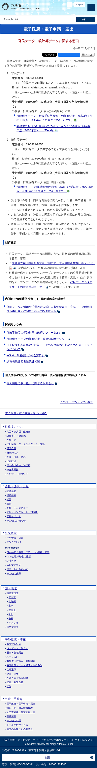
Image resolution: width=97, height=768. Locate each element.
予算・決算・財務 (16, 457)
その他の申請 (14, 720)
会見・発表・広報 (17, 486)
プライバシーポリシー (54, 739)
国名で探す (12, 627)
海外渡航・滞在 (15, 639)
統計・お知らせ (15, 682)
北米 (11, 605)
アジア (12, 597)
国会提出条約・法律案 (18, 465)
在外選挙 (11, 669)
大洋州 (12, 601)
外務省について (15, 426)
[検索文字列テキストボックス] (39, 19)
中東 (11, 618)
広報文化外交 (14, 565)
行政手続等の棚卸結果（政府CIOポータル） (34, 332)
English (79, 5)
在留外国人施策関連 (17, 678)
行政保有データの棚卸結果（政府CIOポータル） (37, 338)
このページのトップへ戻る (76, 402)
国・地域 (11, 588)
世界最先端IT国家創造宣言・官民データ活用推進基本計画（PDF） (53, 263)
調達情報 (11, 716)
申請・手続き (14, 699)
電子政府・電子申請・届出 (21, 704)
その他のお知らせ (16, 520)
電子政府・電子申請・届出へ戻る (26, 413)
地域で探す (12, 593)
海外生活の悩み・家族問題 (21, 661)
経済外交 (11, 561)
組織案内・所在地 (16, 436)
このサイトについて (17, 474)
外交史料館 (12, 469)
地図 (47, 757)
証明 (9, 686)
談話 (9, 499)
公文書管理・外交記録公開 (21, 712)
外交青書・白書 (15, 538)
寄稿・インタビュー (17, 508)
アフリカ (13, 622)
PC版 (69, 4)
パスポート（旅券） (17, 648)
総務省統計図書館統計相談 (23, 361)
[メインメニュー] (91, 7)
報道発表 (11, 495)
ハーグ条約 (12, 657)
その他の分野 (14, 573)
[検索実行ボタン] (86, 19)
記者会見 (11, 491)
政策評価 (11, 461)
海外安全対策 (14, 644)
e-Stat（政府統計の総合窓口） (26, 355)
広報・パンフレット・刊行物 (22, 512)
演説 (9, 503)
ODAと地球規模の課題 (19, 556)
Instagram (78, 11)
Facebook (73, 11)
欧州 (11, 614)
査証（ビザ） (14, 674)
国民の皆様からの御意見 (20, 729)
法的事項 (9, 739)
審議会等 (11, 448)
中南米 (12, 610)
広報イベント (14, 516)
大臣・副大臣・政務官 (18, 431)
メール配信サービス (17, 725)
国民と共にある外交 (17, 569)
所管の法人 (12, 453)
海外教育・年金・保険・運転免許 (24, 665)
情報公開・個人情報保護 (20, 708)
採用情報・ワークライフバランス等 (26, 444)
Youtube (83, 11)
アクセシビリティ (27, 739)
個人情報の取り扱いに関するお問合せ (30, 383)
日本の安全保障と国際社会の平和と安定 (28, 552)
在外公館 (11, 440)
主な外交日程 (14, 542)
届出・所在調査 (15, 652)
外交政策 (11, 533)
